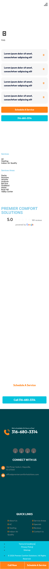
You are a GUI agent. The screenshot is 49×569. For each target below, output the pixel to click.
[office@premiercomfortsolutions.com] (3, 474)
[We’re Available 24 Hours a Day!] (7, 431)
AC (2, 159)
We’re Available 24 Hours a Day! (23, 428)
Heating (4, 161)
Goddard (24, 185)
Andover (24, 181)
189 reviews (37, 220)
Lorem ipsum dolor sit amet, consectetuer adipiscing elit (18, 55)
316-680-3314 (25, 431)
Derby (24, 175)
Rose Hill (24, 189)
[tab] (24, 55)
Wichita (24, 179)
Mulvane (24, 177)
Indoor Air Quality (9, 163)
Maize (24, 187)
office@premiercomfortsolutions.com (22, 474)
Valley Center (24, 192)
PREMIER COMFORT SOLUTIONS (19, 210)
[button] (46, 4)
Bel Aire (24, 183)
